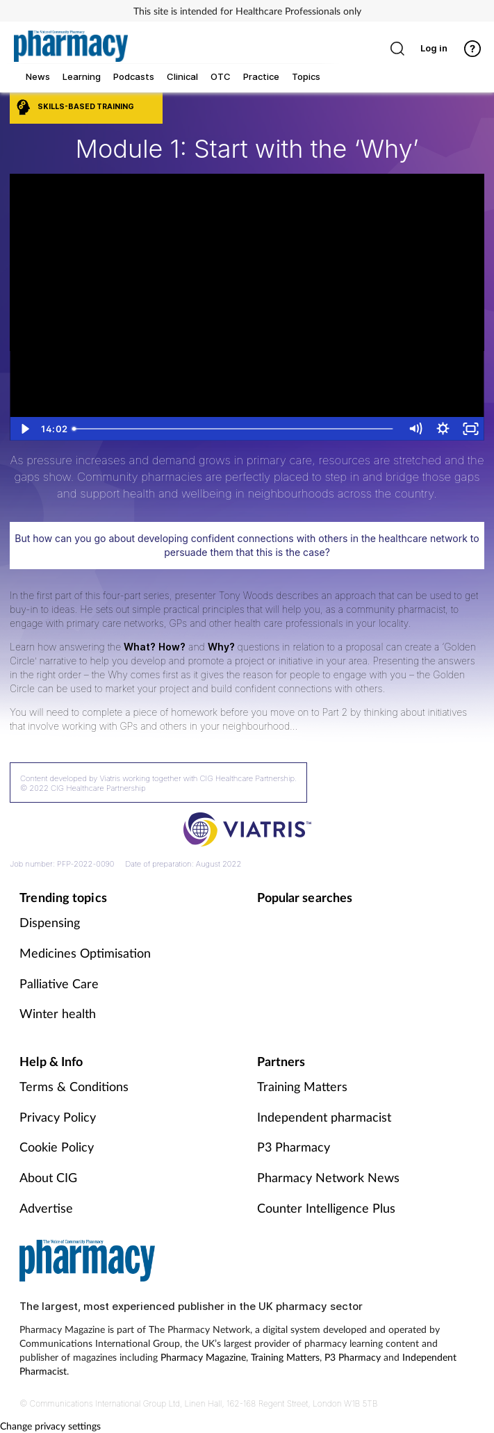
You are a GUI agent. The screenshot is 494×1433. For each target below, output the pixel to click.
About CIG (48, 1177)
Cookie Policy (56, 1146)
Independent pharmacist (324, 1116)
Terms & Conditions (74, 1086)
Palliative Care (59, 983)
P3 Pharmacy (293, 1146)
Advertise (46, 1207)
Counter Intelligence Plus (326, 1207)
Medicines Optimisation (85, 952)
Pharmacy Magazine (203, 1357)
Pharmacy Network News (328, 1177)
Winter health (57, 1013)
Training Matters (302, 1086)
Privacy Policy (57, 1116)
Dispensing (49, 922)
